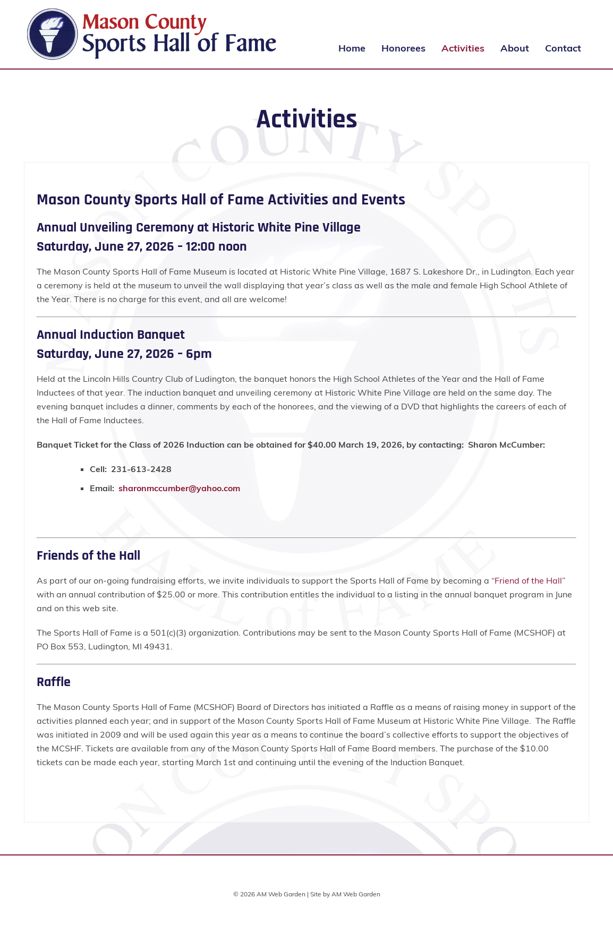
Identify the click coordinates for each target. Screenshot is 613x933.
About (514, 48)
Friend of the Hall (528, 580)
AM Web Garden (355, 894)
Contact (563, 48)
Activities (462, 48)
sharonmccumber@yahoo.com (179, 488)
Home (351, 48)
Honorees (403, 48)
